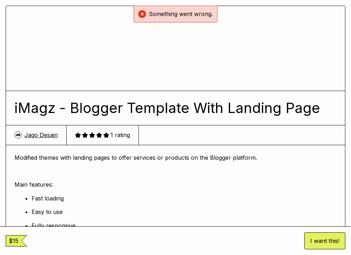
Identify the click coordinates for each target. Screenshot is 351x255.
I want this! (324, 240)
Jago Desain (36, 134)
